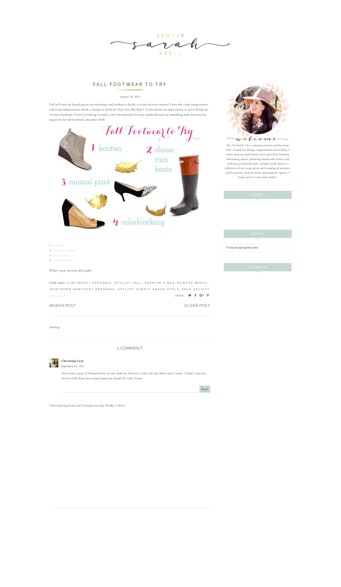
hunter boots (192, 283)
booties (58, 245)
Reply (205, 389)
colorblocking (63, 260)
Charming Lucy (72, 361)
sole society (196, 289)
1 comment (57, 296)
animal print (62, 255)
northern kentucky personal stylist (92, 289)
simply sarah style (158, 289)
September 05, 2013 (72, 366)
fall (138, 283)
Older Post (197, 305)
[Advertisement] (129, 553)
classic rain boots (65, 250)
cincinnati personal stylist (99, 283)
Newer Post (62, 305)
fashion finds (160, 283)
